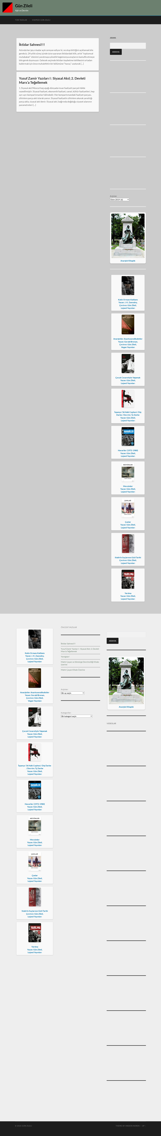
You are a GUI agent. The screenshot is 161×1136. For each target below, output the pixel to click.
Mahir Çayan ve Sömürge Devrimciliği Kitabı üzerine (80, 663)
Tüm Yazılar (21, 20)
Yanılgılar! (65, 656)
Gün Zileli (23, 5)
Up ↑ (144, 1126)
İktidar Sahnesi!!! (32, 44)
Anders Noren (132, 1126)
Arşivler (113, 196)
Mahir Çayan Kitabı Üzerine (73, 670)
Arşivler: (64, 689)
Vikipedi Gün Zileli (41, 20)
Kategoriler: (66, 712)
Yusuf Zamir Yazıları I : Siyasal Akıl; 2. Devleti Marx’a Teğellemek (52, 80)
